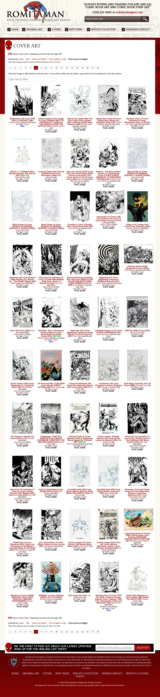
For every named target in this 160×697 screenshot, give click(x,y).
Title (28, 59)
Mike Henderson (21, 550)
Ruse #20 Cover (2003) (20, 330)
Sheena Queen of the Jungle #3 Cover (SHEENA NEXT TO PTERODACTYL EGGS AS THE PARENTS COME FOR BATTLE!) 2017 (51, 122)
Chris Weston (129, 270)
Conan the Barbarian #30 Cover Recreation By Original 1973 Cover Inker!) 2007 (80, 385)
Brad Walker (27, 387)
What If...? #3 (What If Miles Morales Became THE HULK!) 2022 (22, 174)
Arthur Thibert (105, 224)
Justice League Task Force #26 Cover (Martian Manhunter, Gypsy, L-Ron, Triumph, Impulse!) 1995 (108, 545)
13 (72, 68)
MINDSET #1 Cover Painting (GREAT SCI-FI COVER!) (51, 596)
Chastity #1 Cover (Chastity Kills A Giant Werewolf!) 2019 (80, 226)
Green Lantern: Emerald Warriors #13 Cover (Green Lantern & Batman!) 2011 (108, 438)
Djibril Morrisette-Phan (138, 496)
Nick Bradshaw (74, 228)
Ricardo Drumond (47, 599)
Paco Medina (20, 177)
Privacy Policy (145, 665)
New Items (75, 29)
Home (15, 29)
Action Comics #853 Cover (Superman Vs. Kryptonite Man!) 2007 (22, 385)
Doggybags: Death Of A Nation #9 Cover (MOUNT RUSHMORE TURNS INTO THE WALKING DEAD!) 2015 (51, 439)
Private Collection (103, 29)
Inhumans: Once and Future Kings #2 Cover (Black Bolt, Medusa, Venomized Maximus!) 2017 (137, 492)
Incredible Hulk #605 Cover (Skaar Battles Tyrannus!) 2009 (108, 491)
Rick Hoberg (72, 444)
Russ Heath (56, 387)
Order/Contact (112, 673)
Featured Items (80, 39)
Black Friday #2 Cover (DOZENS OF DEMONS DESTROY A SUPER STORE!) (22, 226)
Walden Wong (106, 607)
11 (61, 68)
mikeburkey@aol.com (129, 12)
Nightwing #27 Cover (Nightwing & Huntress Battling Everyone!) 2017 (109, 279)
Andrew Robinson (133, 228)
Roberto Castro (58, 126)
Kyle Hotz (58, 283)
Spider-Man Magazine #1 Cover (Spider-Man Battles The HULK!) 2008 (137, 597)
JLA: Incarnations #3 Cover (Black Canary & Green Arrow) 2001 (51, 544)
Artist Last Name (39, 59)
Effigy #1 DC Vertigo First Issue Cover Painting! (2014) (137, 226)
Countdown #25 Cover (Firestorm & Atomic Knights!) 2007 (108, 385)
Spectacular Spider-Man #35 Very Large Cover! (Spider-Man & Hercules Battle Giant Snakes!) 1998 (79, 121)
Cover (26, 124)
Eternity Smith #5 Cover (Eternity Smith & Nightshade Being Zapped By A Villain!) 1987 (80, 439)
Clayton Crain (14, 122)
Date (21, 59)
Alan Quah (135, 177)
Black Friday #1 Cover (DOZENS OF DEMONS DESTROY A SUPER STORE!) (137, 174)
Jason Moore (48, 287)
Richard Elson (86, 124)
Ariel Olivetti (109, 493)
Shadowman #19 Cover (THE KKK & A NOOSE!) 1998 (22, 120)
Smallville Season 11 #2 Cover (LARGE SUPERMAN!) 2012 (108, 331)
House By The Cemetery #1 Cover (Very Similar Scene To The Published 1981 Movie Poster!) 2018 (137, 439)
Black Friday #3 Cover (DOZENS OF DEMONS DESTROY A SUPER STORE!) (51, 226)
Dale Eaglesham (18, 283)
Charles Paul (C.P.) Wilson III (109, 180)
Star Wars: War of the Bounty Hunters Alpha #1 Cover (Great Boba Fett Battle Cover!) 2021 (51, 333)
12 (67, 68)
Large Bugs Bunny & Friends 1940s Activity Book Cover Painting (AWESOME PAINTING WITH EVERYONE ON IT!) (137, 537)
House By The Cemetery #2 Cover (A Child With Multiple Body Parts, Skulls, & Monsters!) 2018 (51, 280)
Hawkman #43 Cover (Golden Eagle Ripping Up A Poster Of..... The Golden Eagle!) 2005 (22, 279)
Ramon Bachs (43, 338)
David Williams (78, 285)
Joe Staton (129, 124)
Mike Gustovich (76, 181)
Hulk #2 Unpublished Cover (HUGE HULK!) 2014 (51, 490)
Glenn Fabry (135, 332)
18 (98, 68)
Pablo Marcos (19, 334)
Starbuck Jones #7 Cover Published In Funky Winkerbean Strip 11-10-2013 (137, 121)
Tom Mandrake (82, 596)
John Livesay (19, 391)
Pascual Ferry (141, 385)
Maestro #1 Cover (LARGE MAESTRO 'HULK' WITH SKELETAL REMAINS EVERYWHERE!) (22, 598)
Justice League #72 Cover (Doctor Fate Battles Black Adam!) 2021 (79, 544)
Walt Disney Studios (140, 541)
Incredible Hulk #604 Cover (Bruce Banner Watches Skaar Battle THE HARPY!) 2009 (80, 491)
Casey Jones (101, 283)
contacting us (76, 660)
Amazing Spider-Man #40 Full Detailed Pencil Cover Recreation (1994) (51, 174)
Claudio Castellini (109, 387)
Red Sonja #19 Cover (77, 595)
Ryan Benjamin (103, 334)
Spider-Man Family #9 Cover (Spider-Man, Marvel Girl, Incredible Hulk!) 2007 (108, 121)
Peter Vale (76, 336)
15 (82, 68)
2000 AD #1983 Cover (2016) (137, 330)
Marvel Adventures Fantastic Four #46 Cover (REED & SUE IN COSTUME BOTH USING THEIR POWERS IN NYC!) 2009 (80, 281)
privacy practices (143, 660)
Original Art (34, 29)
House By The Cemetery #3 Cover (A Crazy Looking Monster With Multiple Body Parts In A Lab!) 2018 (22, 492)
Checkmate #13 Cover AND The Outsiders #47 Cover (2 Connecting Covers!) (108, 219)
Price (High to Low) (57, 59)
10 (57, 68)
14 (77, 68)
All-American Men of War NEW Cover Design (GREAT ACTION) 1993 (51, 385)
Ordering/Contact (138, 29)
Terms (87, 668)
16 (87, 68)
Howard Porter (28, 438)
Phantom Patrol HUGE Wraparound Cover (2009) (137, 267)
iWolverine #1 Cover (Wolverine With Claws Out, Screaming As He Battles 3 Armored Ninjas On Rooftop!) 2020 (22, 546)
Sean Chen (116, 603)
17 (92, 68)
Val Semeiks (49, 546)
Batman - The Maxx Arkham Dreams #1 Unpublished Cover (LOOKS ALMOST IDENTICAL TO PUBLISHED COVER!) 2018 (108, 175)
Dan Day (80, 179)
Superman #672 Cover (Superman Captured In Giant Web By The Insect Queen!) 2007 (80, 333)
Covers (56, 29)
